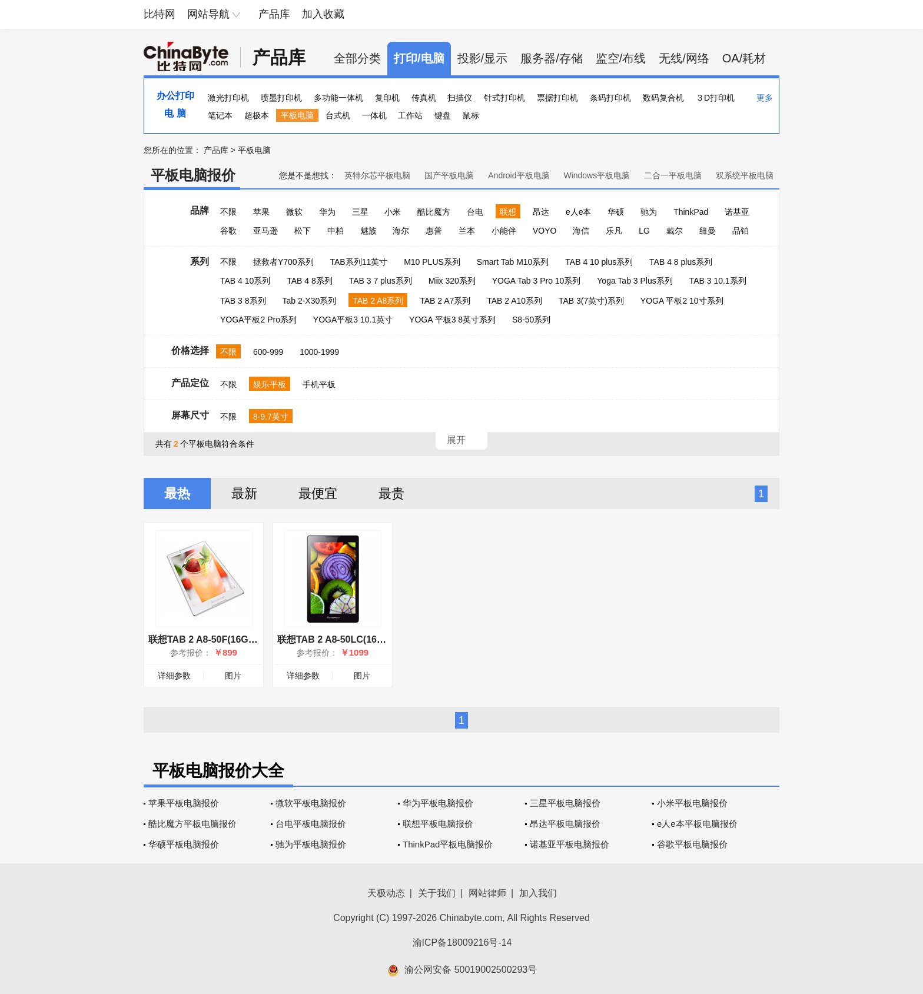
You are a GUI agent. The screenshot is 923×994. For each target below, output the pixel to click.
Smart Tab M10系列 (513, 262)
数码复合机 (663, 97)
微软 (294, 212)
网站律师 (487, 893)
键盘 (442, 115)
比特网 (159, 14)
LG (644, 230)
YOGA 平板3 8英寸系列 (452, 319)
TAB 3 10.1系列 (717, 280)
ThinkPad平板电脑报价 (448, 844)
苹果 (261, 212)
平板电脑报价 (193, 175)
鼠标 (471, 115)
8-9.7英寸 (270, 416)
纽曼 (707, 230)
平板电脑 (297, 115)
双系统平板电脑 (744, 175)
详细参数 (174, 675)
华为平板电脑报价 (438, 803)
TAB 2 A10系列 (514, 300)
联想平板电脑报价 (438, 824)
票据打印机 (557, 97)
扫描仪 (459, 97)
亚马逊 (265, 230)
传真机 (423, 97)
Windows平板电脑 (596, 175)
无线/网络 (684, 58)
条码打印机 (610, 97)
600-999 (268, 352)
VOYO (544, 230)
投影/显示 (482, 58)
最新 (244, 493)
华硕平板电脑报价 (183, 844)
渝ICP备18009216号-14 (462, 943)
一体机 (374, 115)
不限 (228, 212)
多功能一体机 (338, 97)
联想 (508, 212)
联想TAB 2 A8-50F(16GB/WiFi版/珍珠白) (234, 639)
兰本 (467, 230)
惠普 (434, 230)
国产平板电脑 (449, 175)
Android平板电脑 (518, 175)
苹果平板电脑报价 (183, 803)
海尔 (401, 230)
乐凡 (614, 230)
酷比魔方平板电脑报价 (192, 824)
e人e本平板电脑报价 (697, 824)
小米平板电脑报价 (692, 803)
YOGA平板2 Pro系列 (258, 319)
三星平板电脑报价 (565, 803)
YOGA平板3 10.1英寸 (353, 319)
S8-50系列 (531, 319)
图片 (233, 675)
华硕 (615, 212)
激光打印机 (228, 97)
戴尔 (674, 230)
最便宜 (317, 493)
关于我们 (437, 893)
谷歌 (228, 230)
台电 (475, 212)
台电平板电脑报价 (310, 824)
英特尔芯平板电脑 (377, 175)
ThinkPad (690, 212)
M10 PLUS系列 (432, 262)
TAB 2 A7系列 (445, 300)
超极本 (256, 115)
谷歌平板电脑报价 (692, 844)
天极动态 (386, 893)
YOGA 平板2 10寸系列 (681, 300)
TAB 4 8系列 (310, 280)
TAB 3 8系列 (243, 300)
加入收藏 (323, 14)
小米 (392, 212)
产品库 (274, 14)
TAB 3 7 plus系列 (380, 280)
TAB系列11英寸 (358, 262)
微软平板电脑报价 (310, 803)
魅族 (368, 230)
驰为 (648, 212)
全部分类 (357, 58)
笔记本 (220, 115)
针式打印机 (504, 97)
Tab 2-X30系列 (309, 300)
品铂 (740, 230)
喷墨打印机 (281, 97)
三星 (360, 212)
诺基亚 (737, 212)
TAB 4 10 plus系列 (599, 262)
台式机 (338, 115)
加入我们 (538, 893)
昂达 (541, 212)
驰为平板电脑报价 (310, 844)
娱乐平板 (269, 384)
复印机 (387, 97)
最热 (177, 493)
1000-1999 (319, 352)
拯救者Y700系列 (283, 262)
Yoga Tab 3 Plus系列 (634, 280)
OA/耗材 (744, 58)
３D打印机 (715, 97)
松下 (302, 230)
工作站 (410, 115)
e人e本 (579, 212)
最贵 (391, 493)
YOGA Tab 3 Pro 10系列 (536, 280)
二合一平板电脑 (673, 175)
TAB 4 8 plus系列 (680, 262)
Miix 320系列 (452, 280)
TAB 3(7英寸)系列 (591, 300)
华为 (327, 212)
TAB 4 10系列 (245, 280)
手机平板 (319, 384)
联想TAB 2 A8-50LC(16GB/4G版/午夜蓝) (363, 639)
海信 (581, 230)
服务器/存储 (551, 58)
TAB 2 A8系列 (378, 300)
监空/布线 (621, 58)
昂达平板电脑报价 (565, 824)
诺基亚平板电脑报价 (569, 844)
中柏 (335, 230)
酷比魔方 (433, 212)
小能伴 (504, 230)
